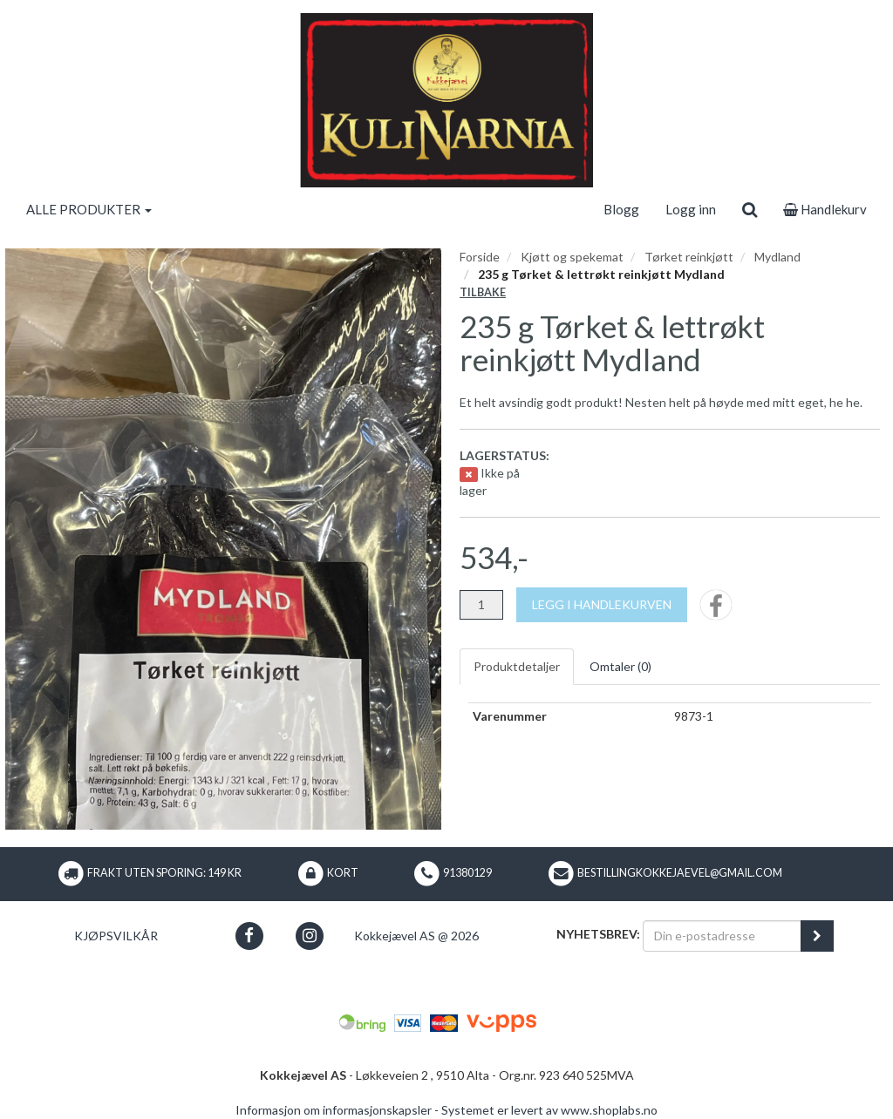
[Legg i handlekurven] (601, 604)
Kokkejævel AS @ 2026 (416, 935)
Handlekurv (825, 209)
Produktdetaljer (517, 666)
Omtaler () (620, 666)
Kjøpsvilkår (116, 935)
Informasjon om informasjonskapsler (333, 1109)
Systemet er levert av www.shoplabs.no (549, 1109)
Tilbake (483, 292)
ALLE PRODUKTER (89, 209)
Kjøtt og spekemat (572, 256)
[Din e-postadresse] (722, 936)
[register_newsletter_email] (817, 936)
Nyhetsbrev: (598, 933)
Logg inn (690, 209)
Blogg (621, 209)
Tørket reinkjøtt (688, 256)
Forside (480, 256)
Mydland (777, 256)
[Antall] (481, 605)
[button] (249, 935)
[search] (749, 209)
